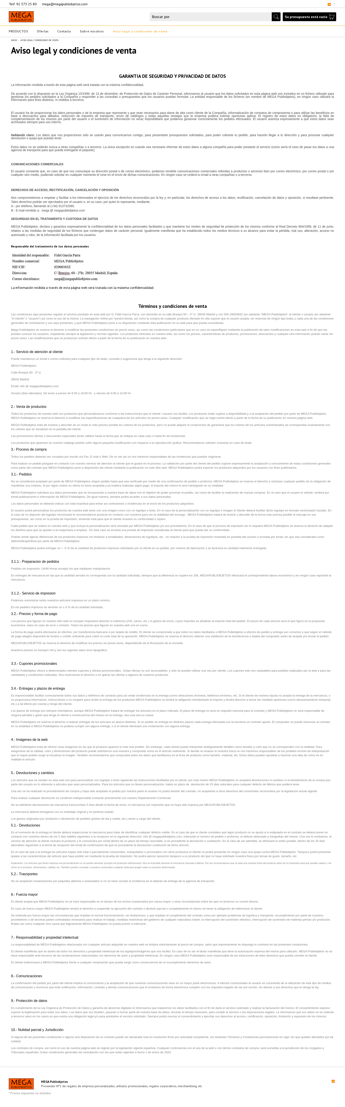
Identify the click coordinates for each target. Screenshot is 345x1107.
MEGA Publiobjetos (54, 1082)
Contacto (64, 31)
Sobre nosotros (92, 31)
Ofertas (43, 31)
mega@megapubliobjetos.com (65, 4)
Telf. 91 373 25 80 (23, 4)
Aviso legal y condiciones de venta (140, 31)
